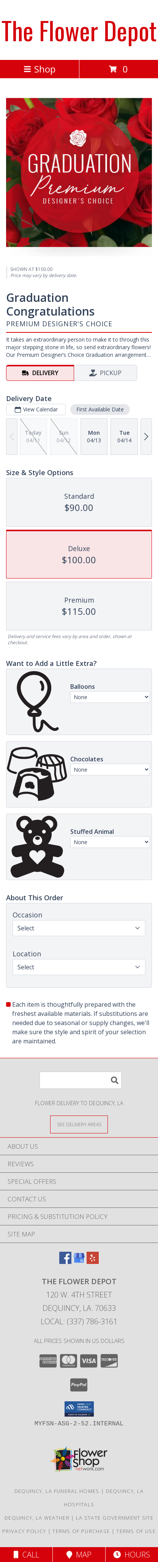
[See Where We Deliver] (79, 1124)
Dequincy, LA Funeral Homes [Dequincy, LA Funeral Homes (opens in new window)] (57, 1491)
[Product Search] (81, 1080)
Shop (39, 69)
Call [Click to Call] (26, 1554)
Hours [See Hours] (131, 1554)
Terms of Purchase (81, 1531)
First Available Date (100, 409)
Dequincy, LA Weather (37, 1517)
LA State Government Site (114, 1517)
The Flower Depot (79, 29)
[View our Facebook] (65, 1261)
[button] (79, 1409)
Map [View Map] (79, 1554)
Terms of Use (136, 1531)
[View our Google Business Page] (79, 1261)
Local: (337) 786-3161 (79, 1321)
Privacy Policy (24, 1531)
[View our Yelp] (93, 1261)
